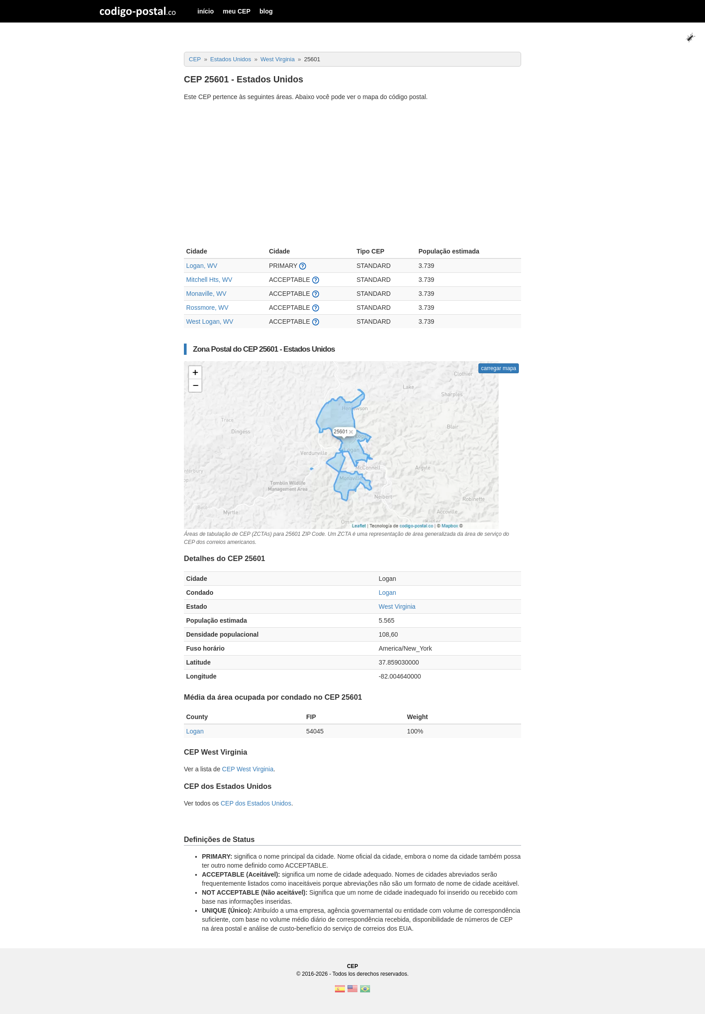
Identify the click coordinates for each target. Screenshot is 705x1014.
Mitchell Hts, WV (209, 279)
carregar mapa (498, 368)
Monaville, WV (206, 293)
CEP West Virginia (247, 769)
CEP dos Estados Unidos (256, 803)
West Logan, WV (209, 321)
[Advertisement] (352, 175)
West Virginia (397, 606)
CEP (352, 966)
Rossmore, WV (207, 307)
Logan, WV (201, 265)
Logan (387, 592)
